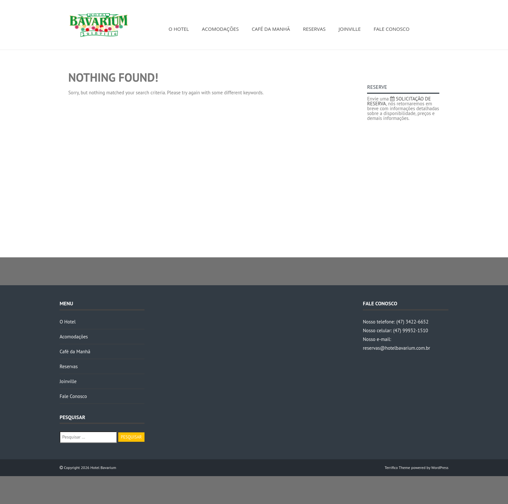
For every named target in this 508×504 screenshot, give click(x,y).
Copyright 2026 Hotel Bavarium (89, 467)
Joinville (350, 29)
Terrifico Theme (397, 467)
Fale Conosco (392, 29)
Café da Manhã (271, 29)
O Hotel (178, 29)
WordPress (439, 467)
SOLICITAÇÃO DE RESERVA (399, 101)
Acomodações (220, 29)
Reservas (314, 29)
